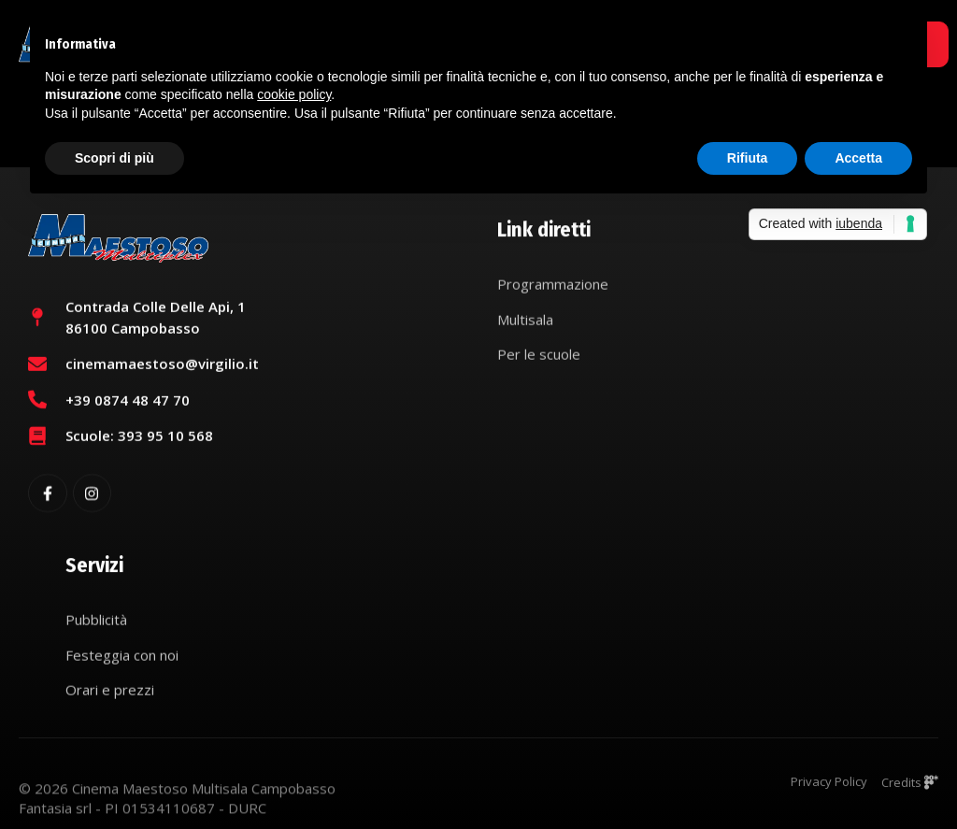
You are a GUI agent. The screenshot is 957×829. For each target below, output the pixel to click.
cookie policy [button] (294, 94)
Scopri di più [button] (114, 157)
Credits (909, 787)
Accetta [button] (858, 157)
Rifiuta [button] (747, 157)
